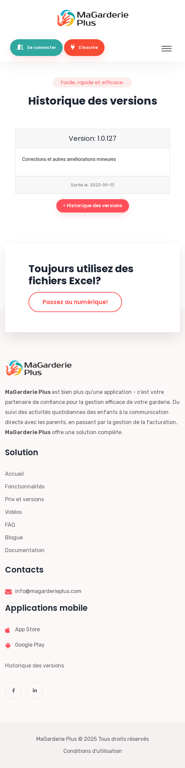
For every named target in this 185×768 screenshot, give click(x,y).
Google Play (30, 645)
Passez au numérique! (75, 302)
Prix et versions (24, 499)
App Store (27, 629)
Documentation (25, 550)
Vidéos (13, 512)
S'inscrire (84, 47)
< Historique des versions (92, 205)
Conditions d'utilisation (92, 751)
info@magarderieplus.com (48, 591)
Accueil (14, 474)
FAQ (10, 525)
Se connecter (36, 47)
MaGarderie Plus (56, 739)
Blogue (14, 537)
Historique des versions (34, 665)
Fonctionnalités (25, 486)
